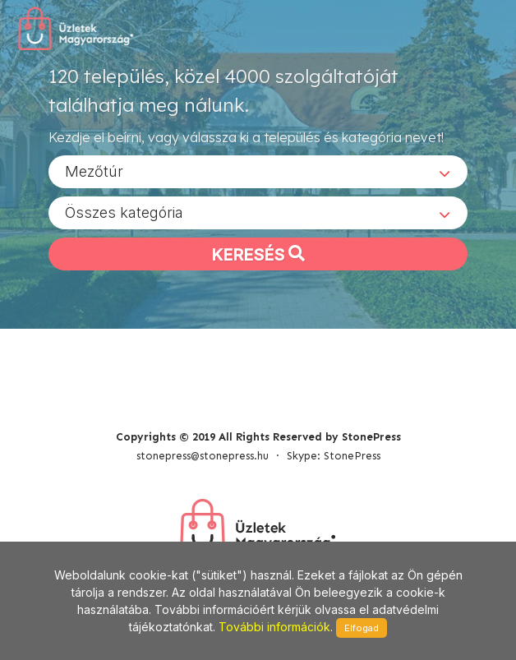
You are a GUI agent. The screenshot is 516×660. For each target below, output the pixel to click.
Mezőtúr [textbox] (94, 171)
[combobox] (258, 171)
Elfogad (361, 628)
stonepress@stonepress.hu (202, 456)
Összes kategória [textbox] (124, 212)
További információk (274, 627)
